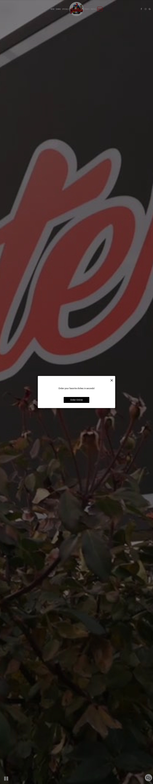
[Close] (111, 380)
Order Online (76, 400)
